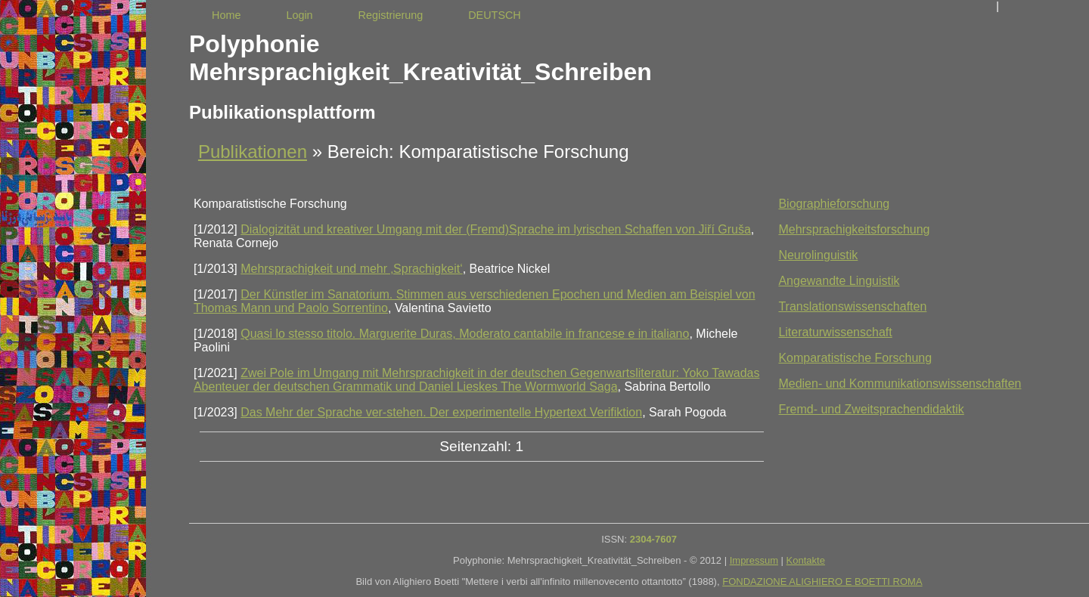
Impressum (754, 560)
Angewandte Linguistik (838, 280)
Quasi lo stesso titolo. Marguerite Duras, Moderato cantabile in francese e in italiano (464, 333)
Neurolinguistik (818, 255)
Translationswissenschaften (852, 306)
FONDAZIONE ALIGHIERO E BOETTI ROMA (822, 581)
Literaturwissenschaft (835, 332)
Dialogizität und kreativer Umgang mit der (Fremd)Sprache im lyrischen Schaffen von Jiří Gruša (495, 229)
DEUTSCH (494, 15)
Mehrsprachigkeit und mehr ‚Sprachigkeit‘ (351, 268)
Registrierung (391, 15)
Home (226, 15)
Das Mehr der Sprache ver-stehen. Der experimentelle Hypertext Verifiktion (441, 412)
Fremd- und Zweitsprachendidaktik (870, 409)
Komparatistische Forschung (855, 357)
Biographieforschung (833, 203)
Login (299, 15)
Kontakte (805, 560)
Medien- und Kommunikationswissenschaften (899, 383)
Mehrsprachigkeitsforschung (853, 229)
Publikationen (252, 151)
